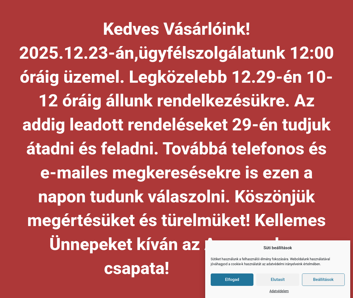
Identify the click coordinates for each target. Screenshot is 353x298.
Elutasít (278, 279)
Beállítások (323, 279)
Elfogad (232, 279)
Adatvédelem (279, 291)
